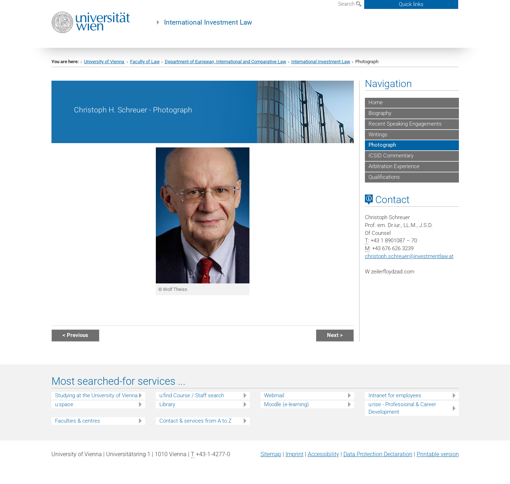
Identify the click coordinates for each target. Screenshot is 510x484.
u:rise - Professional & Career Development (402, 408)
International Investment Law (208, 22)
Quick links (411, 4)
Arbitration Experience (394, 166)
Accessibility (323, 454)
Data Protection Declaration (377, 454)
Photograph (382, 145)
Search (349, 4)
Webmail (274, 395)
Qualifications (384, 177)
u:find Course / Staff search (191, 395)
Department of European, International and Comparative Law (225, 61)
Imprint (294, 454)
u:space (64, 404)
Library (167, 404)
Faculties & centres (77, 421)
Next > (335, 335)
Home (375, 102)
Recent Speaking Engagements (405, 124)
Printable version (438, 454)
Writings (377, 134)
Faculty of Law (145, 61)
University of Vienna (104, 61)
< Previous (75, 335)
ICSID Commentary (391, 155)
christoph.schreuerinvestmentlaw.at (409, 256)
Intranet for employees (394, 395)
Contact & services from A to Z (195, 421)
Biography (379, 113)
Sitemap (271, 454)
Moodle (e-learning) (286, 404)
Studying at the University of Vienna (96, 395)
